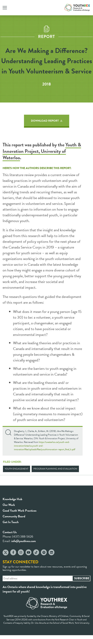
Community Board (14, 516)
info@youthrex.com (23, 541)
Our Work (9, 504)
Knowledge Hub (12, 499)
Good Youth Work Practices (20, 510)
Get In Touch (11, 522)
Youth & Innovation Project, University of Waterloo (42, 151)
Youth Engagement (16, 469)
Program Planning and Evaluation (55, 469)
